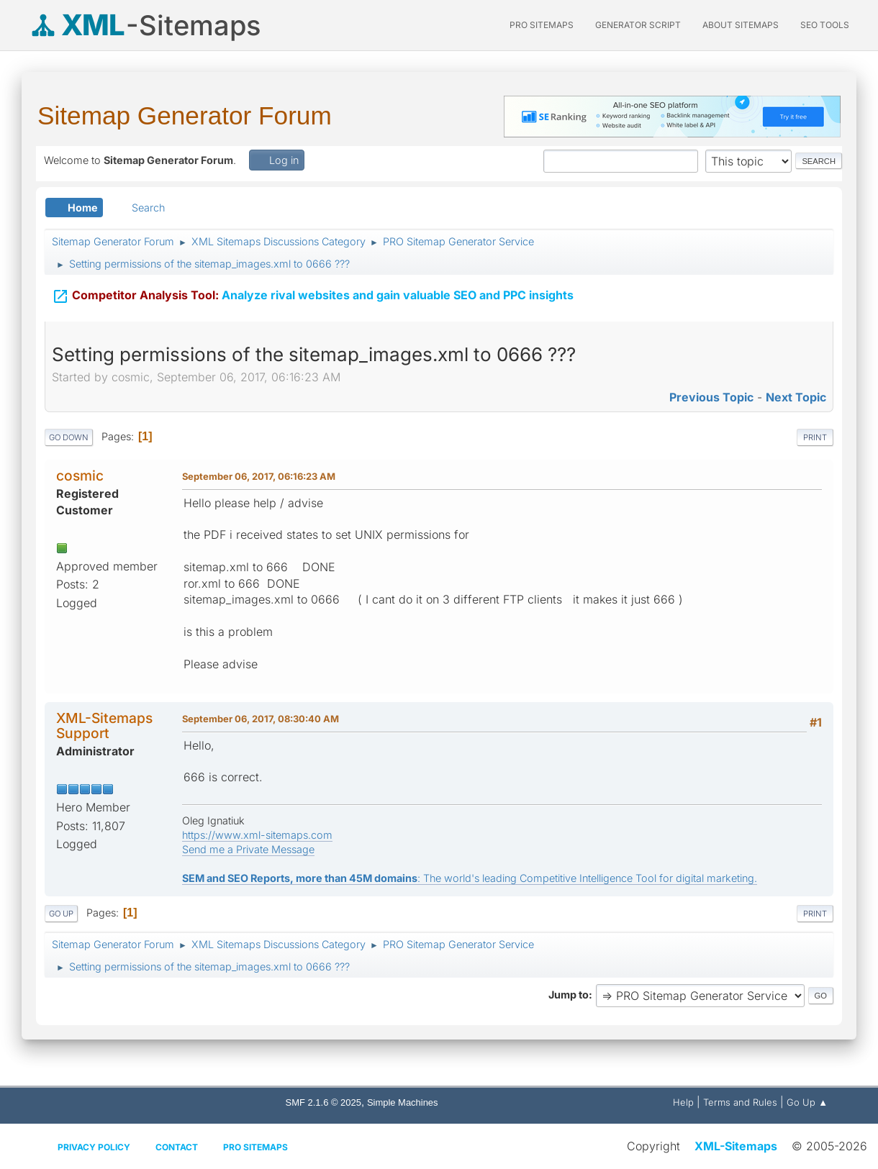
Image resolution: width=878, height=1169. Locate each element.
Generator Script (638, 24)
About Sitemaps (740, 24)
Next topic (796, 397)
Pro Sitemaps (255, 1147)
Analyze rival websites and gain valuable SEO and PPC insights (313, 288)
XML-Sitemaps (735, 1146)
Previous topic (711, 397)
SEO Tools (824, 24)
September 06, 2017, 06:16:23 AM (258, 476)
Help (683, 1102)
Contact (176, 1147)
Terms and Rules (740, 1102)
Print (815, 437)
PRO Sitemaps (542, 24)
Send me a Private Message (248, 849)
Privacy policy (94, 1147)
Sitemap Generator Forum (184, 115)
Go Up (61, 914)
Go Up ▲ (807, 1102)
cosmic (80, 475)
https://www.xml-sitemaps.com (257, 835)
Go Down (69, 437)
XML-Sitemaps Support (104, 725)
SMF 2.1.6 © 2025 (323, 1102)
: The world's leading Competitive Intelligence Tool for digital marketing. (469, 878)
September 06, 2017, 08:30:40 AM (260, 718)
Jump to (568, 994)
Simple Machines (402, 1102)
